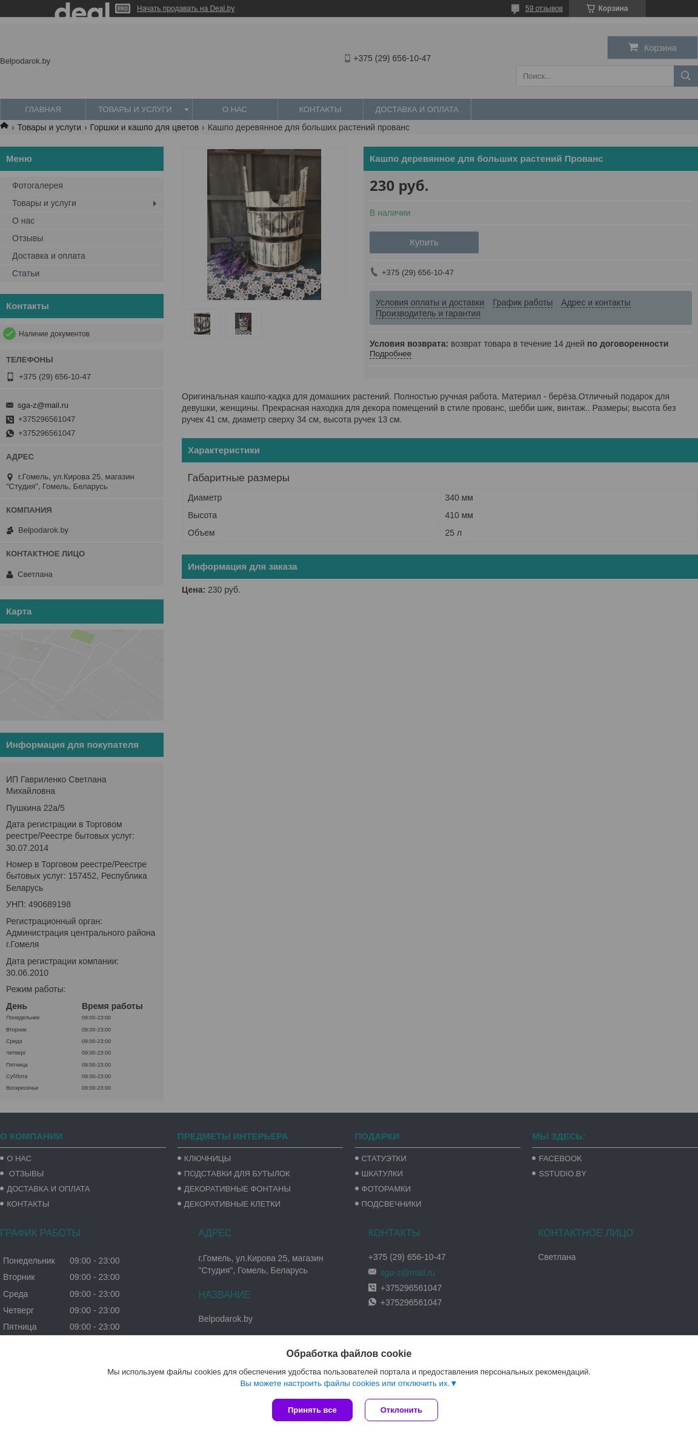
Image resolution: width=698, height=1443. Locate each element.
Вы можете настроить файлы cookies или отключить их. (345, 1383)
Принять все (312, 1410)
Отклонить (401, 1410)
